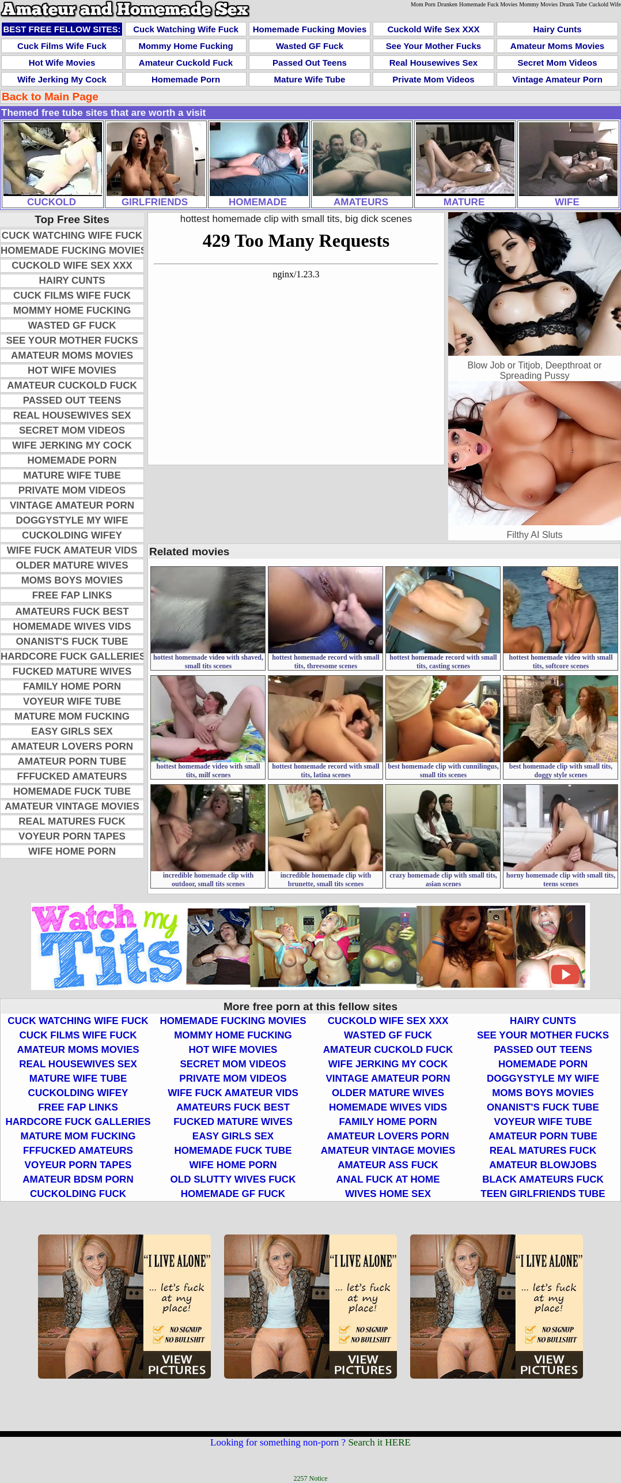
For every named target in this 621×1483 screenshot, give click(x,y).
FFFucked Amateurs (72, 776)
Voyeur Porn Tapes (72, 836)
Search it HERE (379, 1442)
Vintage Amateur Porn (557, 79)
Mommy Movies (538, 4)
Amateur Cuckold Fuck (186, 62)
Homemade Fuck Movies (488, 4)
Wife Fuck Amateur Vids (72, 550)
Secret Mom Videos (557, 62)
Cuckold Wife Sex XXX (434, 29)
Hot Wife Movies (62, 62)
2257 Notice (311, 1478)
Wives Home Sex (388, 1193)
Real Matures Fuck (71, 821)
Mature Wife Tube (310, 79)
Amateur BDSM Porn (77, 1179)
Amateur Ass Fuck (388, 1165)
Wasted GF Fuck (309, 46)
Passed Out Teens (309, 62)
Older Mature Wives (72, 565)
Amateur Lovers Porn (72, 746)
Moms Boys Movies (72, 580)
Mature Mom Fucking (72, 716)
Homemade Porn (186, 79)
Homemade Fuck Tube (72, 791)
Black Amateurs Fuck (543, 1179)
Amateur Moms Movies (557, 46)
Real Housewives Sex (433, 62)
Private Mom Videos (433, 79)
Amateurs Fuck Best (71, 611)
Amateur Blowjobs (543, 1165)
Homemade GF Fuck (233, 1193)
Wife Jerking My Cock (62, 79)
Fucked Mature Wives (72, 671)
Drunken (447, 4)
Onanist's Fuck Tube (72, 641)
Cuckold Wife (605, 4)
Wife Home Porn (72, 851)
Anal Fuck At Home (388, 1179)
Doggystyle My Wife (72, 520)
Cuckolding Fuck (78, 1193)
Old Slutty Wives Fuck (233, 1179)
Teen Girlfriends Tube (542, 1193)
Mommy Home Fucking (185, 46)
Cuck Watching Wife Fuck (185, 29)
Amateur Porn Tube (72, 761)
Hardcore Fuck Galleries (73, 656)
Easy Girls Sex (71, 731)
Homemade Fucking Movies (310, 29)
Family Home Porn (72, 686)
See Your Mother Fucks (433, 46)
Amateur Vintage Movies (72, 806)
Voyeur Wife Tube (72, 701)
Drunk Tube (573, 4)
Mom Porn (423, 4)
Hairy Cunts (557, 29)
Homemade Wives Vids (72, 626)
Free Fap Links (72, 595)
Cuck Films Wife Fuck (62, 46)
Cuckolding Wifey (72, 535)
